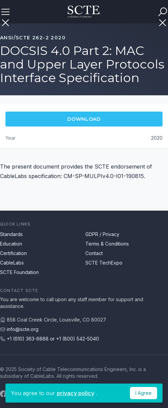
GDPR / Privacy (102, 234)
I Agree (143, 393)
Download (84, 119)
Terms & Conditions (107, 244)
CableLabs (12, 263)
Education (11, 244)
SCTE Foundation (19, 272)
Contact (94, 253)
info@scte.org (22, 329)
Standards (11, 234)
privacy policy (75, 393)
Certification (13, 253)
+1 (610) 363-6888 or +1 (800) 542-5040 (53, 339)
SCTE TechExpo (103, 263)
